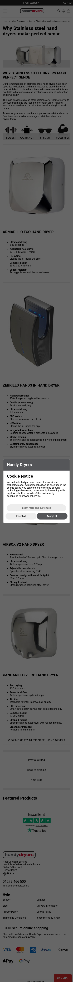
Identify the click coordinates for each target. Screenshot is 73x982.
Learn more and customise (36, 507)
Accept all (52, 516)
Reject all (21, 516)
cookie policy (14, 487)
